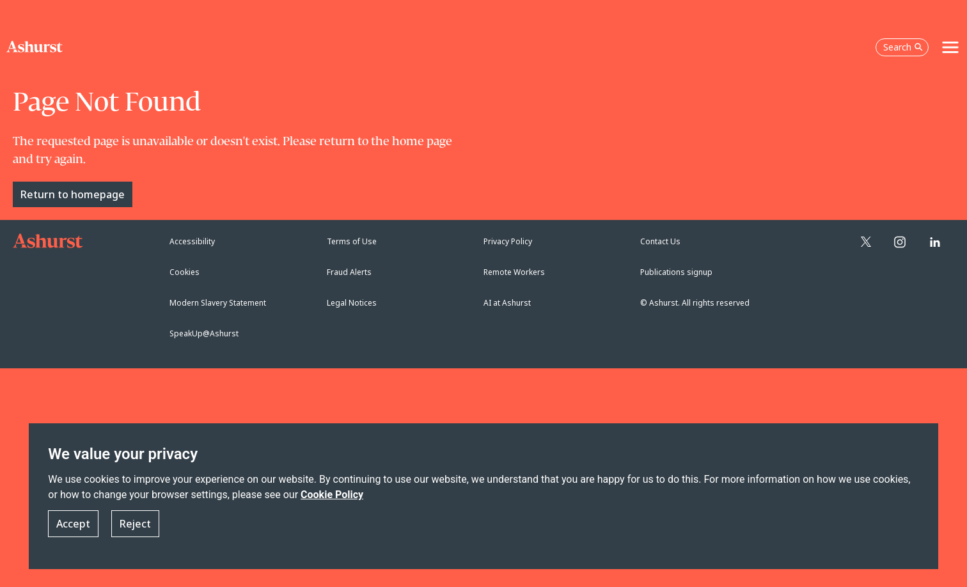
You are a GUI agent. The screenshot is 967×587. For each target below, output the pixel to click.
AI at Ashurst (507, 302)
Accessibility (192, 241)
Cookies (184, 272)
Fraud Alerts (349, 272)
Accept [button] (73, 524)
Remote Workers (514, 272)
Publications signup (676, 272)
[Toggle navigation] (950, 47)
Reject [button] (135, 524)
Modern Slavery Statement (217, 302)
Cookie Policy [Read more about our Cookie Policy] (332, 495)
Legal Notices (352, 302)
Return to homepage (72, 194)
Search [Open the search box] (903, 47)
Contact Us (660, 241)
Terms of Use (352, 241)
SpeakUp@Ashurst (204, 333)
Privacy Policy (508, 241)
